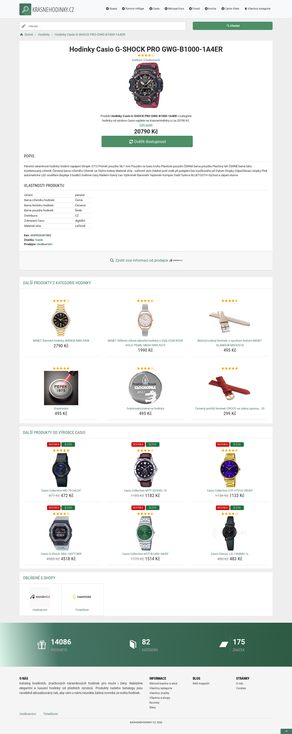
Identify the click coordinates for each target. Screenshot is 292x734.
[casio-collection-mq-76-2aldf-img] (61, 470)
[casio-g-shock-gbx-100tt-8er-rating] (61, 514)
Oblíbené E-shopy (39, 577)
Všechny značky (159, 693)
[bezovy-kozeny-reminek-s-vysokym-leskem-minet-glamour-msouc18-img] (230, 320)
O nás (239, 683)
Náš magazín (201, 683)
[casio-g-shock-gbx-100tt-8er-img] (61, 533)
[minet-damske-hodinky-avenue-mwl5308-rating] (61, 301)
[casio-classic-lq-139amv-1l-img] (230, 533)
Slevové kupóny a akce (163, 683)
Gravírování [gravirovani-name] (61, 408)
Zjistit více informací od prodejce (146, 261)
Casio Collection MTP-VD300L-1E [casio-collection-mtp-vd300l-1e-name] (145, 490)
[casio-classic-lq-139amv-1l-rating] (230, 514)
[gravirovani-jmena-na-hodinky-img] (145, 388)
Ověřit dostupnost (147, 141)
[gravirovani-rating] (61, 368)
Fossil (194, 8)
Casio (154, 8)
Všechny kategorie (257, 8)
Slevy (152, 707)
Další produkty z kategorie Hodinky (57, 282)
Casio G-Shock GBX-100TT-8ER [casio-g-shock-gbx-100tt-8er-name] (61, 554)
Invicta (210, 8)
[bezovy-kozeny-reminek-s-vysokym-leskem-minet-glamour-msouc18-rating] (230, 301)
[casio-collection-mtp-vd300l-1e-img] (145, 470)
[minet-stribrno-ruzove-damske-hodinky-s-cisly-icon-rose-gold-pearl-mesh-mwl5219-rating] (145, 301)
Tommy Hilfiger (133, 8)
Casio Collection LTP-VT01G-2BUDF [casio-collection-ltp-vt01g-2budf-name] (230, 490)
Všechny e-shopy (159, 697)
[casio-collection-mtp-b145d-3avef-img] (145, 533)
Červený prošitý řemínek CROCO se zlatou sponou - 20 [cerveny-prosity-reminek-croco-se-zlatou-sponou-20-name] (229, 408)
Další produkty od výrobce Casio (54, 432)
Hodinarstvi (44, 244)
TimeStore (50, 714)
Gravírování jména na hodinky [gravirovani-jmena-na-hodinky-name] (145, 408)
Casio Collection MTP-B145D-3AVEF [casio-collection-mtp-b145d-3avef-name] (145, 554)
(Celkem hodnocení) (146, 60)
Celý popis (146, 125)
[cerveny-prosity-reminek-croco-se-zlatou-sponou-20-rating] (230, 368)
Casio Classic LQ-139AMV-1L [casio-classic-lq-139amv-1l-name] (230, 554)
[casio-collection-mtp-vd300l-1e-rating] (145, 450)
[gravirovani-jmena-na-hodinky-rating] (145, 368)
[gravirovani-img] (61, 388)
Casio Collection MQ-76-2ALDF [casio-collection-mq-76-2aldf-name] (61, 490)
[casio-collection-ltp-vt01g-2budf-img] (230, 470)
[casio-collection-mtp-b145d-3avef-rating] (145, 514)
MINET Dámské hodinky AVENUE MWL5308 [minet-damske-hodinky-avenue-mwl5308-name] (61, 340)
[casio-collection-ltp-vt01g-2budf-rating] (230, 450)
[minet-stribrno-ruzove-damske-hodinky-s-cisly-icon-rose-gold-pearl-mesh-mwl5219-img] (145, 320)
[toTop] (286, 731)
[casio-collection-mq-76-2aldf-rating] (61, 450)
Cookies (241, 688)
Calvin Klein (230, 8)
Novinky (154, 702)
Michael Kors (174, 8)
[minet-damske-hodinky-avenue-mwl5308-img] (61, 320)
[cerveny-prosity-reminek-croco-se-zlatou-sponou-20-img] (230, 388)
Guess (111, 8)
